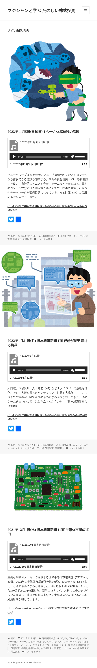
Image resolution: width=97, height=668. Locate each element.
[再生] (14, 157)
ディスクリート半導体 (66, 641)
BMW (65, 444)
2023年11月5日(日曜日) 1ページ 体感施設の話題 (43, 131)
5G (61, 638)
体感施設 (17, 239)
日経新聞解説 (48, 235)
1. (26, 164)
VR (64, 235)
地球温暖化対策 (48, 648)
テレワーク (48, 641)
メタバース (20, 448)
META (72, 444)
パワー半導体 (51, 645)
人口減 (30, 448)
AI (60, 444)
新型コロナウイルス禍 (68, 648)
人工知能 (39, 448)
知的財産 (27, 239)
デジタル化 (38, 645)
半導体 (24, 648)
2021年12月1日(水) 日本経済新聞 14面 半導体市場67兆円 (48, 531)
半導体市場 (33, 648)
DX (65, 638)
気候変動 (59, 448)
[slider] (43, 157)
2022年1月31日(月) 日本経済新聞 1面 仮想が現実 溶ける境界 (48, 342)
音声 (13, 235)
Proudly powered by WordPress (24, 662)
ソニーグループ (74, 235)
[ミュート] (72, 157)
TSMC (71, 638)
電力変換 (15, 651)
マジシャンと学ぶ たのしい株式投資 (41, 10)
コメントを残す (45, 239)
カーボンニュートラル (31, 641)
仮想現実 (49, 448)
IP (61, 235)
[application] (48, 156)
